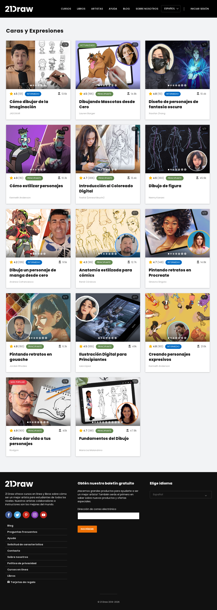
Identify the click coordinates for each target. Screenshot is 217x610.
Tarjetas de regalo (21, 582)
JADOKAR (15, 113)
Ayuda (113, 8)
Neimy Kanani (156, 197)
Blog (126, 8)
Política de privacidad (21, 563)
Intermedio (33, 93)
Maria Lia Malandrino (90, 450)
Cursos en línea (17, 569)
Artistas (97, 8)
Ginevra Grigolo (158, 281)
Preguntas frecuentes (22, 532)
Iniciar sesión (200, 8)
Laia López (85, 366)
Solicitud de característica (25, 544)
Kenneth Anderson (20, 197)
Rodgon (14, 450)
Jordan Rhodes (18, 366)
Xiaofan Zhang (157, 113)
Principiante (104, 93)
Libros (81, 8)
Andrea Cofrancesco (22, 281)
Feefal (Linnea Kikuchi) (91, 197)
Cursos (66, 8)
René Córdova (87, 281)
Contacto (13, 550)
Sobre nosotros (147, 8)
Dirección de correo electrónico (109, 513)
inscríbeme (87, 529)
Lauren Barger (87, 113)
